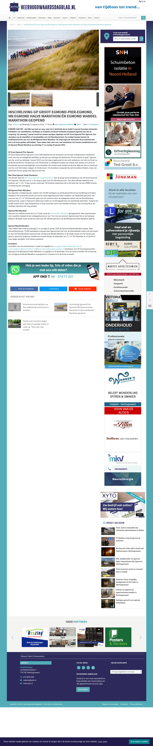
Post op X (53, 289)
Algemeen (21, 18)
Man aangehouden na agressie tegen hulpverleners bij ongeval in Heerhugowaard (129, 565)
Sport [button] (65, 18)
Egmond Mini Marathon (59, 213)
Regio (50, 18)
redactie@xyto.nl (29, 711)
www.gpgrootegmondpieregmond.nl (67, 246)
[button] (9, 99)
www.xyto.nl (28, 714)
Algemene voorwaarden (110, 734)
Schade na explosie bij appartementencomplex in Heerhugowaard (126, 617)
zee (56, 125)
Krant (90, 18)
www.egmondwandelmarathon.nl (51, 249)
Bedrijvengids (31, 18)
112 (14, 18)
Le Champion (93, 125)
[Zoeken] (143, 18)
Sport (19, 25)
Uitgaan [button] (72, 18)
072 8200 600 (28, 707)
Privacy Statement (136, 734)
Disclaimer (124, 734)
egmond (62, 125)
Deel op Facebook (24, 289)
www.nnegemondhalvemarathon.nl (21, 249)
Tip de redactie (82, 289)
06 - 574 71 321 (62, 276)
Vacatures (82, 18)
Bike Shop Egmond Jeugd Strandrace (38, 178)
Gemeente (41, 18)
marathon (70, 125)
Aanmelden (83, 720)
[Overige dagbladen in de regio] (126, 702)
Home (12, 25)
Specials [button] (57, 18)
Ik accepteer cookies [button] (139, 742)
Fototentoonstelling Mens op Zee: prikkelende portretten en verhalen (36, 307)
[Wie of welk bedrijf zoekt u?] (125, 38)
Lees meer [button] (102, 742)
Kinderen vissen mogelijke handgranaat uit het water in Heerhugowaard (127, 600)
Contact (96, 18)
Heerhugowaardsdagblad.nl (48, 7)
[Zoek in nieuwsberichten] (129, 18)
